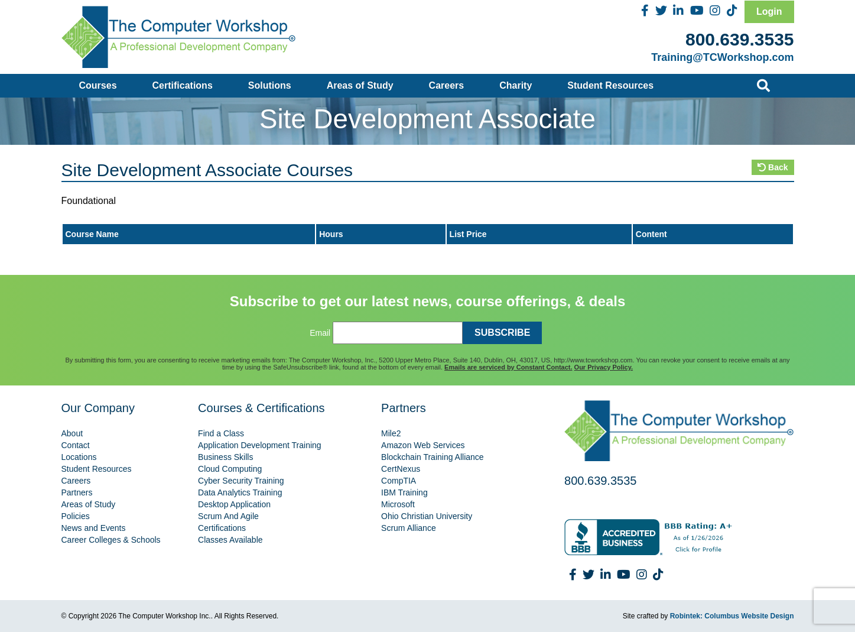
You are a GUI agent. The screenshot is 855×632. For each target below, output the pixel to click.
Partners (77, 492)
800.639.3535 (739, 39)
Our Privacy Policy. (603, 367)
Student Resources (610, 85)
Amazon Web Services (422, 445)
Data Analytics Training (240, 492)
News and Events (93, 528)
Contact (75, 445)
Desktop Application (234, 504)
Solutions (269, 85)
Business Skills (225, 457)
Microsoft (398, 504)
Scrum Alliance (408, 528)
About (72, 433)
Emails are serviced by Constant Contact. (508, 367)
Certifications (182, 85)
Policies (75, 516)
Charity (515, 85)
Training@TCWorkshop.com (722, 57)
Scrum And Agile (228, 516)
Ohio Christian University (426, 516)
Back (773, 167)
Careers (446, 85)
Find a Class (221, 433)
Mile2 (391, 433)
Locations (79, 457)
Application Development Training (259, 445)
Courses (98, 85)
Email (320, 333)
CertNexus (400, 469)
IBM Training (404, 492)
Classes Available (230, 540)
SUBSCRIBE (502, 333)
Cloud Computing (230, 469)
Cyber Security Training (241, 480)
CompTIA (398, 480)
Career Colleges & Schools (111, 540)
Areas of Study (360, 85)
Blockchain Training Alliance (432, 457)
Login (769, 12)
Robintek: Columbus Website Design (732, 616)
